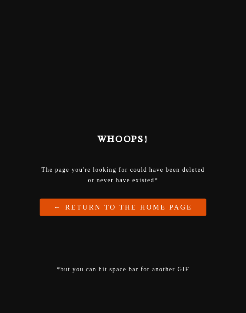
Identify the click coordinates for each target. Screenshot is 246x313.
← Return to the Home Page (123, 206)
